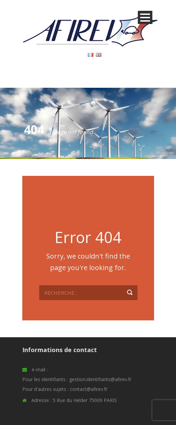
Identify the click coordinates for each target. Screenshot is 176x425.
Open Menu (145, 17)
